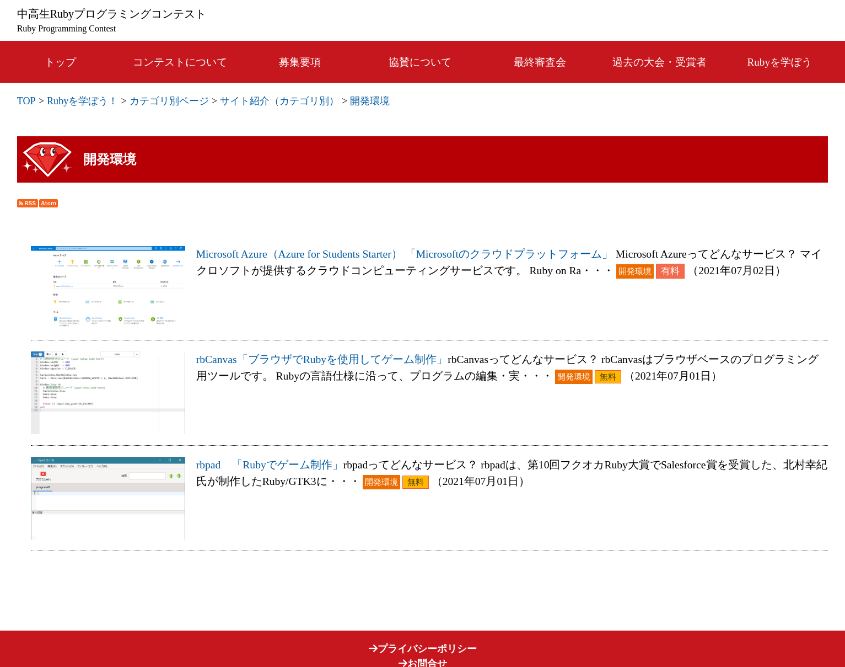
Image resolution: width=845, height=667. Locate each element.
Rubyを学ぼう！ (82, 100)
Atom (48, 203)
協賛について (420, 62)
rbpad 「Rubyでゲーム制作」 (269, 465)
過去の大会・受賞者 (659, 62)
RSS (27, 203)
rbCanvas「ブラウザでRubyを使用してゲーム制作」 (322, 359)
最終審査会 (540, 62)
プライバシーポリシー (423, 648)
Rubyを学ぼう (779, 62)
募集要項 (300, 62)
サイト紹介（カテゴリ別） (279, 100)
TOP (26, 100)
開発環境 (370, 100)
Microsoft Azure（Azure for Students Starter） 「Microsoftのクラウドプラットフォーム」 (404, 254)
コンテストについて (180, 62)
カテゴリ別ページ (169, 100)
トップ (60, 62)
